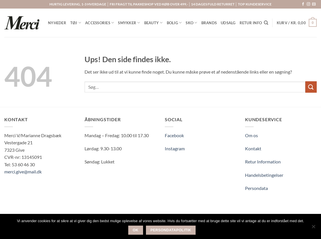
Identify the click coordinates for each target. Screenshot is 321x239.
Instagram (175, 148)
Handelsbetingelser (264, 175)
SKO (191, 22)
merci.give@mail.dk (23, 171)
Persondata (256, 188)
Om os (251, 135)
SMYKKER (129, 22)
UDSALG (228, 23)
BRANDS (209, 23)
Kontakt (253, 148)
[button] (297, 23)
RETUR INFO (251, 23)
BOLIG (174, 22)
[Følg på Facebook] (303, 4)
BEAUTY (153, 22)
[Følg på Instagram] (308, 4)
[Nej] (313, 228)
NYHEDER (57, 23)
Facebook (174, 135)
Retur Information (263, 161)
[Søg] (266, 22)
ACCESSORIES (99, 22)
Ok (136, 230)
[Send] (311, 86)
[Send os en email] (314, 4)
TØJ (75, 22)
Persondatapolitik (171, 230)
